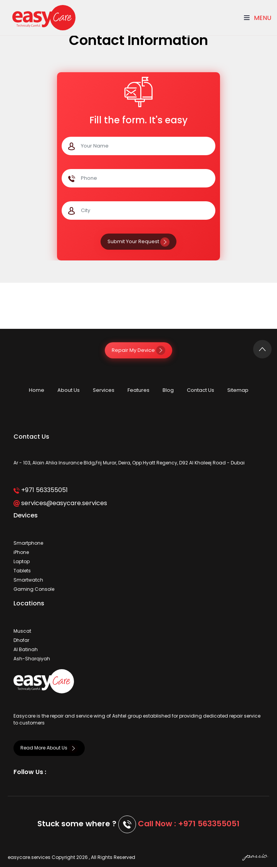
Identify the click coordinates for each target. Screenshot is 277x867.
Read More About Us (49, 747)
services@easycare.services (60, 503)
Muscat (22, 631)
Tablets (22, 570)
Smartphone (28, 543)
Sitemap (237, 390)
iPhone (21, 552)
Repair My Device (138, 350)
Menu (257, 17)
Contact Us (200, 390)
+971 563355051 (40, 490)
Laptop (21, 561)
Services (103, 390)
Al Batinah (25, 649)
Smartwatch (28, 580)
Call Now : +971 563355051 (189, 823)
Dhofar (21, 640)
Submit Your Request (138, 241)
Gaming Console (33, 589)
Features (138, 390)
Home (36, 390)
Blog (168, 390)
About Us (68, 390)
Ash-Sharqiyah (31, 658)
